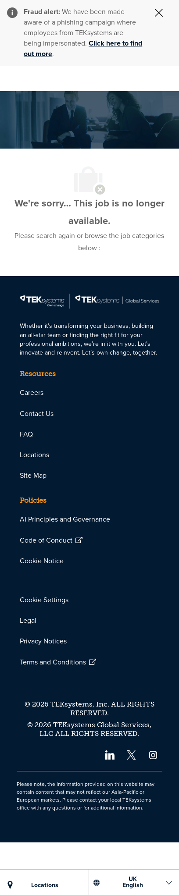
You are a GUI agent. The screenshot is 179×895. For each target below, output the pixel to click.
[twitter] (131, 807)
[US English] (132, 882)
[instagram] (153, 807)
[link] (89, 354)
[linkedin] (109, 807)
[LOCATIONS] (45, 885)
